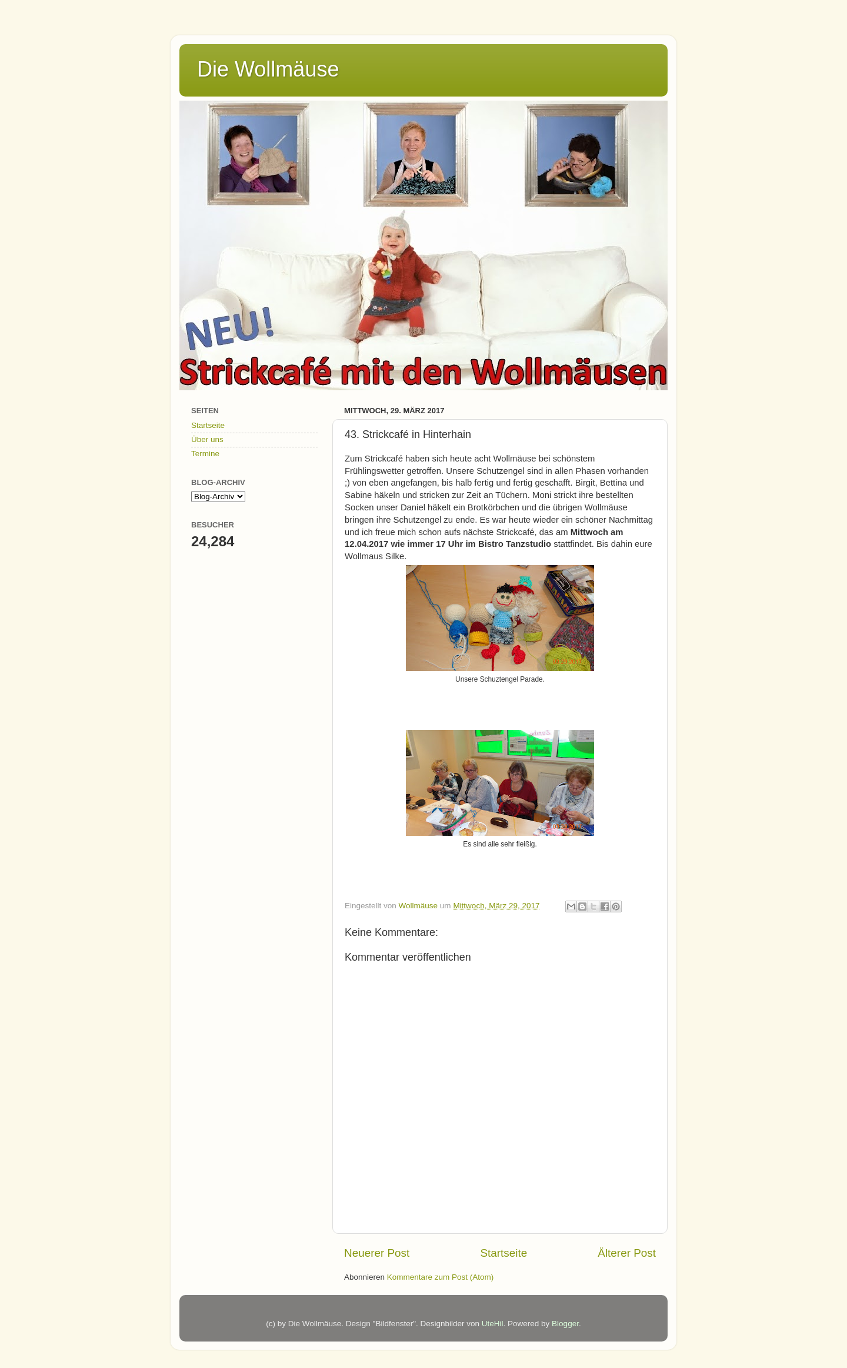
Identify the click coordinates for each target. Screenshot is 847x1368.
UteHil (492, 1323)
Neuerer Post (376, 1253)
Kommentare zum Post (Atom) (440, 1277)
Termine (205, 453)
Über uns (207, 439)
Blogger (565, 1323)
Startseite (503, 1253)
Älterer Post (627, 1253)
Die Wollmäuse (268, 69)
